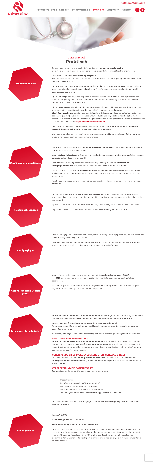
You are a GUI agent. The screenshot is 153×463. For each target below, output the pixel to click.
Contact (126, 9)
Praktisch (98, 9)
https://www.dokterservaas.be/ (90, 121)
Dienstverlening (81, 9)
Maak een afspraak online (133, 2)
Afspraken (113, 9)
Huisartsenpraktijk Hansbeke (52, 9)
